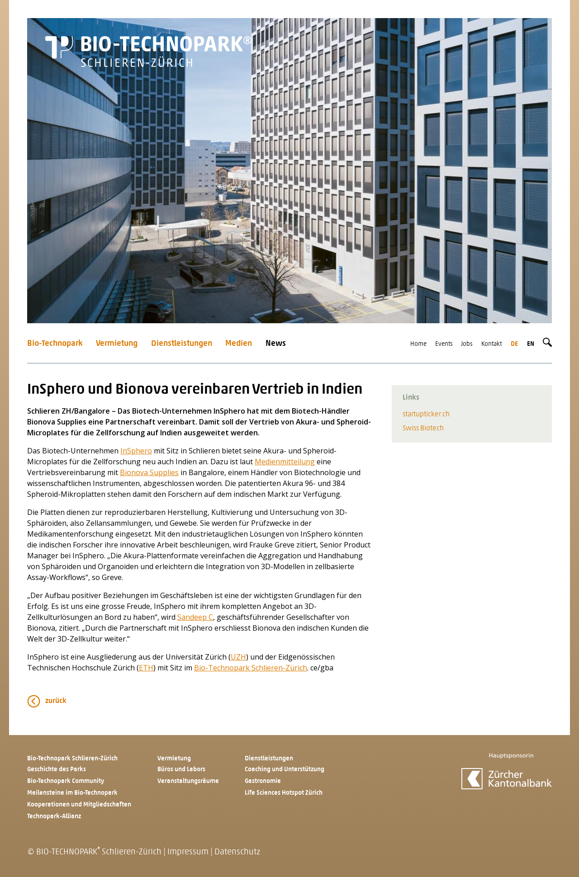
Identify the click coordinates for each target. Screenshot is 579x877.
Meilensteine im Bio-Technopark (72, 793)
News (276, 343)
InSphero (136, 451)
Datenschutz (237, 852)
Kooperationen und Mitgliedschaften (79, 805)
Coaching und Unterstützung (284, 769)
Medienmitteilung (285, 462)
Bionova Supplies (149, 472)
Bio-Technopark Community (65, 781)
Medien (238, 343)
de (514, 344)
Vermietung (117, 343)
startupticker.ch (426, 414)
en (530, 344)
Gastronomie (263, 781)
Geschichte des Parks (56, 769)
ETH (146, 668)
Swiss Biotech (423, 428)
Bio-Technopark (55, 343)
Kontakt (491, 344)
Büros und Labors (181, 769)
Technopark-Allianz (54, 816)
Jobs (467, 344)
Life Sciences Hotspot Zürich (284, 793)
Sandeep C (195, 617)
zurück (55, 701)
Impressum (188, 852)
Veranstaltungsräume (188, 781)
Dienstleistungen (181, 343)
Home (418, 344)
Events (444, 344)
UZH (238, 657)
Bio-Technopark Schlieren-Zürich (250, 668)
